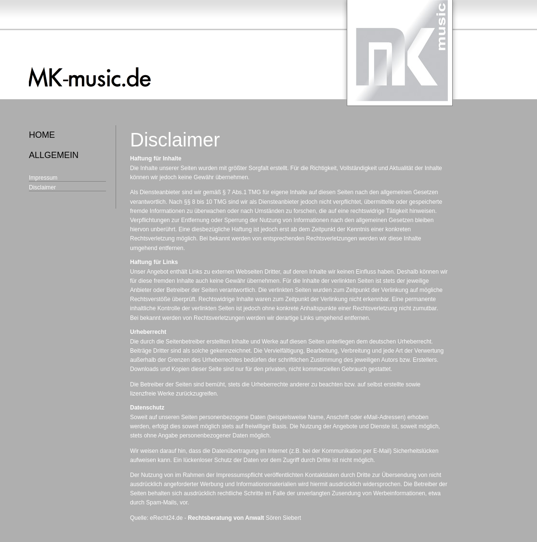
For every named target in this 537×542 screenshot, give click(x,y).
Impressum (43, 177)
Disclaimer (42, 187)
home (42, 135)
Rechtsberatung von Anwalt (226, 518)
